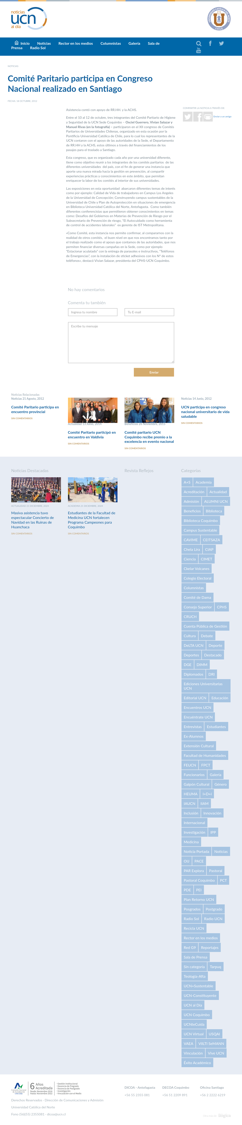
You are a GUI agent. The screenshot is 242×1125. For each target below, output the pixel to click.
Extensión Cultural (199, 746)
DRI (211, 674)
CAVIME (191, 539)
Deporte (215, 645)
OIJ (186, 861)
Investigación (194, 832)
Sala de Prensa (195, 957)
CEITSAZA (211, 539)
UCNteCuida (194, 1024)
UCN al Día (193, 1005)
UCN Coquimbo (197, 1014)
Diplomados (193, 674)
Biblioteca (214, 511)
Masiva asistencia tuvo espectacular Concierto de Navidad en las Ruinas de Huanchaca (32, 520)
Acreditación (194, 491)
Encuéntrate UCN (198, 717)
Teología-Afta (195, 976)
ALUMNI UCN (216, 501)
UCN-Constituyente (200, 995)
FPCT (205, 765)
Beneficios (192, 511)
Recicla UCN (194, 928)
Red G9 (190, 947)
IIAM (204, 803)
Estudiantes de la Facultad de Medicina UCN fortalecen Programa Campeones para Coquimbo (91, 520)
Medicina (191, 842)
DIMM (202, 664)
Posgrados (192, 909)
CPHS (222, 607)
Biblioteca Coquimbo (201, 520)
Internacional (194, 822)
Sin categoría (194, 966)
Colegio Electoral (197, 578)
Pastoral (215, 870)
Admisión (191, 501)
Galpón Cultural (197, 784)
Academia (204, 482)
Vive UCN (216, 1053)
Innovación (212, 813)
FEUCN (190, 765)
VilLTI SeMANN (211, 1043)
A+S (187, 482)
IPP (213, 832)
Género (220, 784)
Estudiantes (216, 726)
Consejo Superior (198, 607)
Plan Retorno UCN (199, 899)
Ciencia (190, 559)
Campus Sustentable (200, 530)
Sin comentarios (21, 418)
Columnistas (110, 43)
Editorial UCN (195, 698)
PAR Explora (194, 870)
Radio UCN (213, 918)
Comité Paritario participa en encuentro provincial (35, 409)
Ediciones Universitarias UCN (203, 685)
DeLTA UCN (193, 645)
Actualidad (218, 491)
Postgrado (214, 909)
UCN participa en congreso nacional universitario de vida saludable (205, 411)
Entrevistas (193, 726)
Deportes (191, 655)
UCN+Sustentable (198, 986)
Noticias (221, 851)
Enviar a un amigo (222, 116)
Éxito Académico (197, 1062)
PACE (199, 861)
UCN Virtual (194, 1034)
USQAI (214, 1034)
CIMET (206, 559)
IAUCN (190, 803)
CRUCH (190, 616)
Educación (219, 698)
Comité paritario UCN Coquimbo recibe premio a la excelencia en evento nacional (149, 437)
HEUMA (191, 794)
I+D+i (207, 794)
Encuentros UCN (197, 707)
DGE (188, 664)
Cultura (190, 635)
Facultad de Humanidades (205, 755)
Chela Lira (192, 549)
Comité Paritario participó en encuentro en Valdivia (92, 434)
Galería (134, 43)
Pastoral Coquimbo (199, 880)
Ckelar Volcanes (197, 568)
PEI (199, 890)
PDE (187, 890)
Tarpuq (215, 966)
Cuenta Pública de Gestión (205, 626)
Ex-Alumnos (193, 736)
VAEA (188, 1043)
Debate (207, 635)
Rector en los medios (75, 43)
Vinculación (193, 1053)
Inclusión (191, 813)
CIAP (209, 549)
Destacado (213, 655)
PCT (223, 880)
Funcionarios (194, 774)
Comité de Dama (197, 597)
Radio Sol (38, 47)
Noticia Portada (196, 851)
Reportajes (209, 947)
